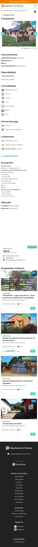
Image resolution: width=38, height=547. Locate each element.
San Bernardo (19, 493)
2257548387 (9, 258)
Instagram (19, 529)
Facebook (18, 526)
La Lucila (19, 482)
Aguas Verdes (19, 476)
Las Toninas (19, 485)
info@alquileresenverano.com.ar (19, 454)
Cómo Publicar (19, 542)
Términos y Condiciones (19, 514)
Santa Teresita (19, 499)
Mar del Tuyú (19, 491)
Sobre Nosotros (19, 511)
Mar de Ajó (19, 488)
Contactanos (19, 516)
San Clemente (19, 496)
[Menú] (35, 6)
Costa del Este (19, 479)
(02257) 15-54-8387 (11, 256)
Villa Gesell (19, 502)
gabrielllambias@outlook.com (15, 260)
